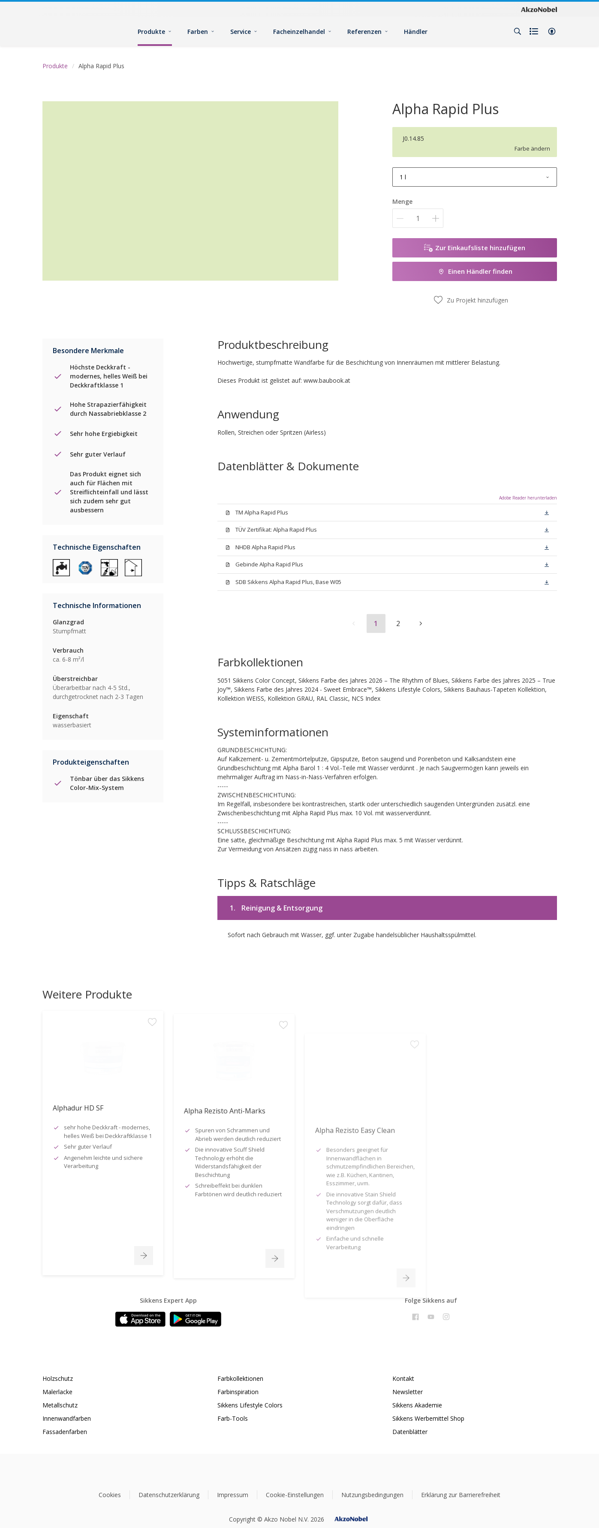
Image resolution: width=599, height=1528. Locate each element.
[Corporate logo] (539, 9)
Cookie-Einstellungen (295, 1495)
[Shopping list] (535, 31)
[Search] (517, 31)
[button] (552, 31)
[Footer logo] (299, 1472)
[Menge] (417, 218)
